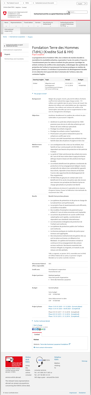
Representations (16, 24)
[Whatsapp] (42, 329)
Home (5, 37)
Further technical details (42, 321)
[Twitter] (35, 329)
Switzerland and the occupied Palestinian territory (67, 24)
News (6, 24)
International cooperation (11, 31)
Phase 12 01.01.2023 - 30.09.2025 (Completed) (64, 308)
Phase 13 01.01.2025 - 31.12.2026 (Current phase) (65, 306)
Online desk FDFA (28, 359)
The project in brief (40, 94)
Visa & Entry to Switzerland (50, 24)
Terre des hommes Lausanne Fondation (55, 344)
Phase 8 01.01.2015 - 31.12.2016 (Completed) (64, 314)
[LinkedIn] (38, 329)
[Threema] (40, 329)
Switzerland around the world (44, 3)
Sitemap (84, 361)
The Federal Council (13, 3)
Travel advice (28, 24)
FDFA (27, 3)
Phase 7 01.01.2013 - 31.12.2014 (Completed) (64, 316)
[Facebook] (33, 329)
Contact (36, 334)
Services (38, 24)
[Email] (44, 329)
